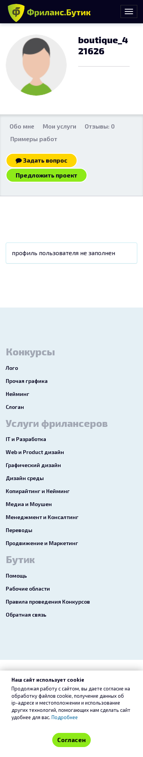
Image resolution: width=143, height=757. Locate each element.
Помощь (16, 575)
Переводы (19, 530)
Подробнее (64, 717)
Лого (12, 368)
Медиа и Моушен (29, 504)
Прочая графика (27, 381)
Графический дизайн (33, 465)
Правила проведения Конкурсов (48, 601)
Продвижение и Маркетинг (42, 543)
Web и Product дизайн (35, 452)
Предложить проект (46, 175)
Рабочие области (28, 588)
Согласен (71, 739)
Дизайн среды (25, 478)
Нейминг (17, 394)
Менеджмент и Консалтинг (42, 517)
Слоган (15, 407)
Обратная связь (26, 614)
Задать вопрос (41, 160)
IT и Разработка (26, 439)
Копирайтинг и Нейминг (38, 491)
